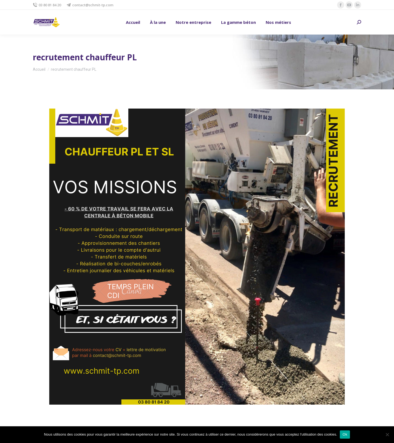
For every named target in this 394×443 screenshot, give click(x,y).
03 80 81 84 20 (47, 5)
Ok (345, 434)
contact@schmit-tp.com (89, 5)
